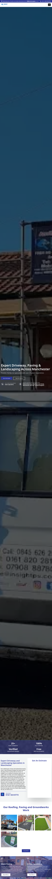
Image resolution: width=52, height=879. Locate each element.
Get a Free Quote (6, 378)
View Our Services (19, 378)
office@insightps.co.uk (33, 1)
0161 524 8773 (48, 1)
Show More (26, 850)
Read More (6, 874)
